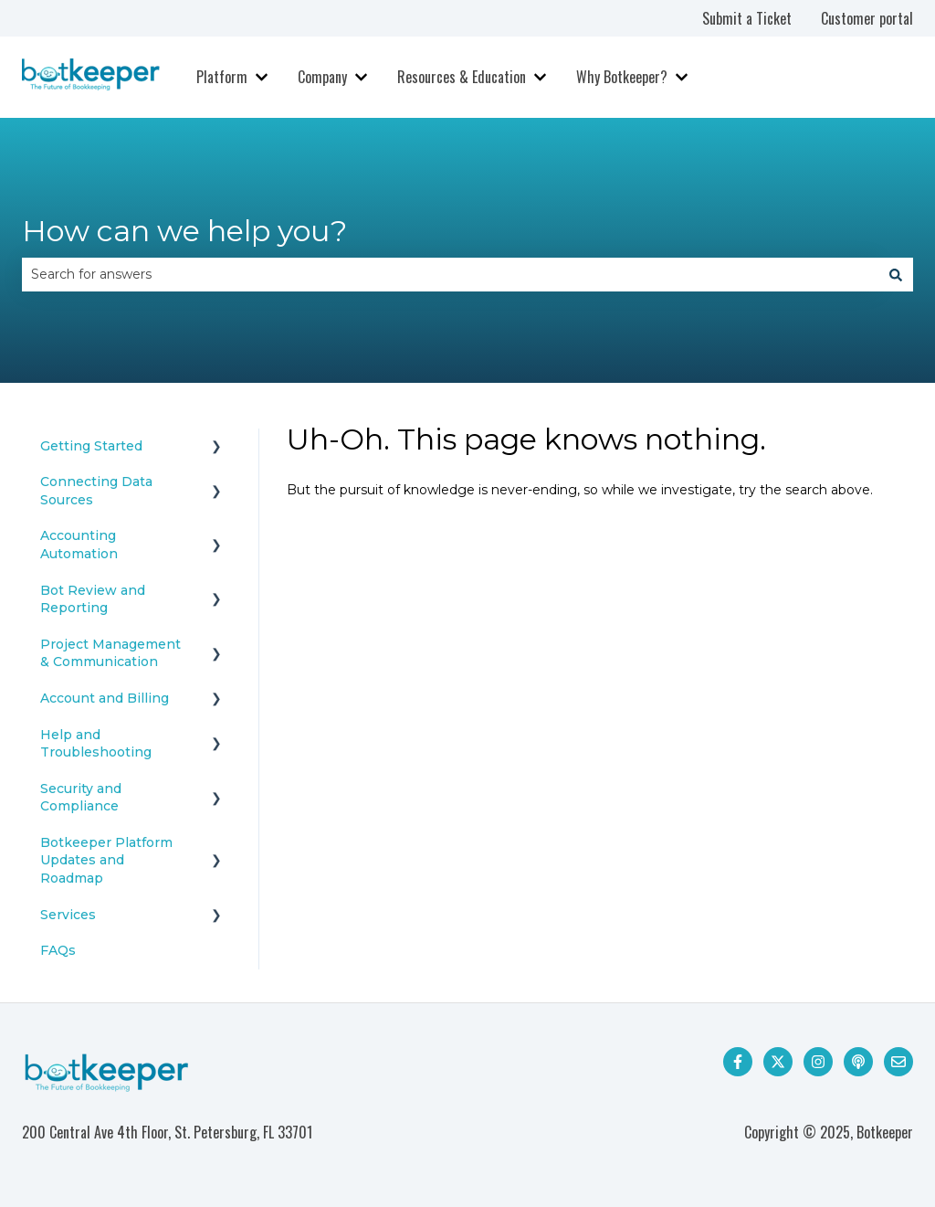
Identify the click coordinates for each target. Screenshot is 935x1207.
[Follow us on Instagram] (818, 1061)
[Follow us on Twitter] (778, 1061)
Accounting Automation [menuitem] (79, 544)
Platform (221, 77)
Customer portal (867, 18)
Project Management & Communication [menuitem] (110, 653)
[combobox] (450, 274)
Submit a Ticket (747, 18)
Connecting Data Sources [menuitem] (96, 490)
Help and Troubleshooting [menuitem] (96, 743)
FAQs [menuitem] (58, 950)
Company (322, 77)
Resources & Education (461, 77)
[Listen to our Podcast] (858, 1061)
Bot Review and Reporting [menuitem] (92, 599)
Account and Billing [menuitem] (104, 698)
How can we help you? (184, 231)
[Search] (895, 274)
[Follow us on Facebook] (737, 1061)
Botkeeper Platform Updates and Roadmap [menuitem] (106, 860)
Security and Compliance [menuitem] (80, 797)
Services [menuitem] (68, 914)
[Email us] (898, 1061)
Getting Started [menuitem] (91, 446)
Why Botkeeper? (621, 77)
